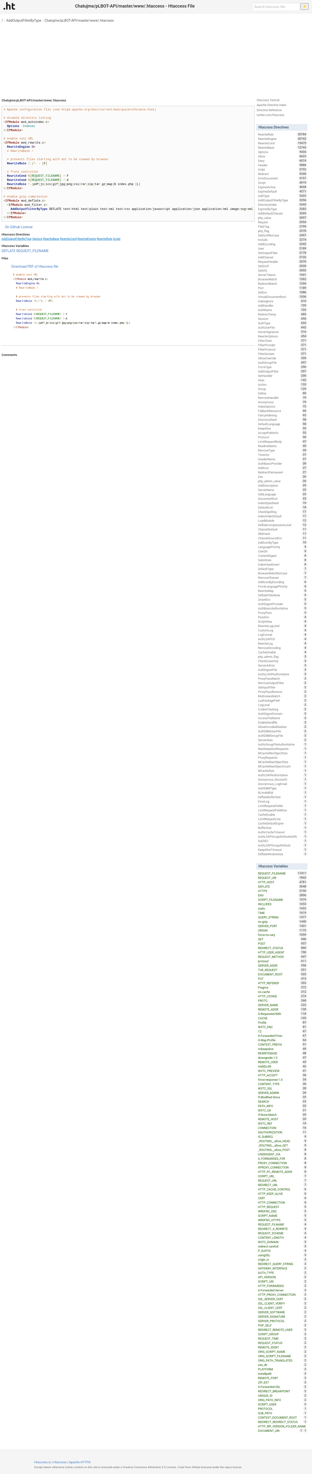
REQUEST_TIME (282, 1338)
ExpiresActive (282, 187)
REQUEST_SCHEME (282, 1233)
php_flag (282, 231)
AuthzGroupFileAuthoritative (282, 744)
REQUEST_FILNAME (282, 1224)
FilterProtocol (282, 349)
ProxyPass (282, 613)
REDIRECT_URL (282, 1185)
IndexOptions (282, 406)
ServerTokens (282, 275)
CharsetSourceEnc (282, 538)
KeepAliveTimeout (282, 850)
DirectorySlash (282, 420)
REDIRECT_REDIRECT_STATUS (282, 1422)
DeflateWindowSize (282, 854)
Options (37, 239)
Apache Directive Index (271, 105)
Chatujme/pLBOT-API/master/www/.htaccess (79, 20)
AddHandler (282, 305)
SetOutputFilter (282, 253)
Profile (282, 1022)
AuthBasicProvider (282, 463)
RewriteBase (51, 239)
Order (282, 169)
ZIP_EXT (282, 1382)
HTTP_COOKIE (282, 996)
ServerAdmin (282, 665)
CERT (282, 1198)
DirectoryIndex (282, 204)
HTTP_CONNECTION (282, 1202)
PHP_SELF (282, 1325)
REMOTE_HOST (282, 1119)
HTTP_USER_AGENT (282, 952)
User (282, 248)
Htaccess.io (42, 1462)
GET (282, 939)
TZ (282, 1031)
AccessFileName (282, 718)
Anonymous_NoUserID (282, 779)
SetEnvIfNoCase (282, 235)
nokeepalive (282, 1049)
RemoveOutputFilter (282, 683)
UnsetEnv (282, 599)
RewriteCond (68, 239)
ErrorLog (282, 801)
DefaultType (282, 569)
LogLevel (282, 705)
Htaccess (60, 1462)
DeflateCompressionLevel (282, 525)
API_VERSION (282, 1277)
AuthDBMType (282, 788)
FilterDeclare (282, 354)
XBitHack (282, 534)
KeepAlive (282, 428)
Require (282, 222)
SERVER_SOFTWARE (282, 1312)
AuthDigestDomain (282, 714)
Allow (282, 156)
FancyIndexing (282, 415)
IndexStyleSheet (282, 503)
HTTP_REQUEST (282, 1207)
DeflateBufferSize (282, 797)
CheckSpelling (282, 512)
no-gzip (282, 922)
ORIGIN (282, 930)
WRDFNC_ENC (282, 1211)
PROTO (282, 1000)
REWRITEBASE (282, 1053)
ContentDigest (282, 556)
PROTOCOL (282, 1409)
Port (282, 288)
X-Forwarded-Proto (282, 1036)
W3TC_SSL (282, 1088)
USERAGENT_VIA (282, 1154)
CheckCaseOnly (282, 661)
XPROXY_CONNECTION (282, 1167)
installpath (282, 1374)
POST (282, 943)
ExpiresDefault (282, 191)
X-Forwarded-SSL (282, 1387)
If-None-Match (282, 1115)
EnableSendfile (282, 722)
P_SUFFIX (282, 1251)
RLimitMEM (282, 793)
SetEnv (282, 292)
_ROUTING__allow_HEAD (282, 1141)
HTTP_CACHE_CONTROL (282, 1189)
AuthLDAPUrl (282, 639)
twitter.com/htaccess (270, 115)
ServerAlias (282, 740)
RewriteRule (104, 239)
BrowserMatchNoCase (282, 573)
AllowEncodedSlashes (282, 727)
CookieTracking (282, 709)
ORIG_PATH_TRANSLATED (282, 1360)
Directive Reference (269, 110)
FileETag (282, 226)
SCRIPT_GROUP (282, 1334)
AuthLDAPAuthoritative (282, 775)
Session (282, 319)
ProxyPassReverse (282, 692)
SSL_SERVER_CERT (282, 1299)
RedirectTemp (282, 314)
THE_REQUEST (282, 970)
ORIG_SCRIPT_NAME (282, 1352)
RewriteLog (282, 643)
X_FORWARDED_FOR (282, 1158)
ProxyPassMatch (282, 678)
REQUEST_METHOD (282, 957)
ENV (282, 895)
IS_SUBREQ (282, 1137)
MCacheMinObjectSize (282, 753)
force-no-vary (282, 935)
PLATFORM (282, 1369)
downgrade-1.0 (282, 1058)
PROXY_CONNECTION (282, 1163)
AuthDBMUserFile (282, 731)
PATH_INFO (282, 1106)
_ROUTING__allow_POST (282, 1150)
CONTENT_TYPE (282, 1084)
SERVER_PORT (282, 926)
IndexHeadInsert (282, 564)
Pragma (282, 987)
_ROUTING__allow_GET (282, 1145)
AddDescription (282, 485)
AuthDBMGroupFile (282, 735)
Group (282, 389)
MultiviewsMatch (282, 696)
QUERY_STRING (282, 917)
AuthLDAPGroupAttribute (282, 845)
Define (282, 393)
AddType (282, 196)
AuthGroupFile (282, 362)
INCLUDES (282, 904)
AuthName (282, 310)
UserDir (282, 551)
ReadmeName (282, 446)
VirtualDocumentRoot (282, 297)
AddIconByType (282, 542)
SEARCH (282, 1101)
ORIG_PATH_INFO (282, 1400)
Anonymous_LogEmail (282, 784)
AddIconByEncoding (282, 582)
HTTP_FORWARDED (282, 1286)
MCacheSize (282, 771)
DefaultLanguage (282, 424)
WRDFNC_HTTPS (282, 1220)
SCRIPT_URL (282, 1176)
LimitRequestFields (282, 806)
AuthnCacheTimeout (282, 832)
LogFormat (282, 635)
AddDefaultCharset (282, 213)
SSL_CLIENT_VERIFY (282, 1303)
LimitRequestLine (282, 819)
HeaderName (282, 459)
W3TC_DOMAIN (282, 1242)
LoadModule (282, 520)
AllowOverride (282, 358)
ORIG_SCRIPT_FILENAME (282, 1356)
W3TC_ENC (282, 1027)
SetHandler (282, 376)
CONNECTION (282, 1128)
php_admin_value (282, 481)
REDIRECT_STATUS (282, 948)
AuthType (282, 323)
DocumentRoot (282, 499)
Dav (282, 477)
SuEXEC (282, 841)
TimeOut (282, 455)
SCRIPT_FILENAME (282, 900)
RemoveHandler (282, 398)
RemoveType (282, 450)
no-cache (282, 992)
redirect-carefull (282, 1246)
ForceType (282, 367)
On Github (12, 227)
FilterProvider (282, 345)
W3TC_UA (282, 1110)
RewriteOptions (282, 336)
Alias (282, 380)
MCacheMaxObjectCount (282, 766)
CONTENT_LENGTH (282, 1237)
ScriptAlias (282, 621)
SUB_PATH (282, 1413)
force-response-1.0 (282, 1079)
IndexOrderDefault (282, 516)
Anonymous (282, 402)
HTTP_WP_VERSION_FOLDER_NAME (282, 1427)
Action (282, 384)
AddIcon (282, 468)
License (27, 227)
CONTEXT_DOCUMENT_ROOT (282, 1417)
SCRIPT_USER (282, 1404)
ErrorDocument (282, 178)
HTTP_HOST (282, 882)
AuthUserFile (282, 327)
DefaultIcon (282, 507)
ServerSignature (282, 332)
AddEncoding (282, 244)
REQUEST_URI (282, 878)
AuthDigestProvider (282, 604)
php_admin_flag (282, 656)
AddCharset (282, 257)
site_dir (282, 1365)
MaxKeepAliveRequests (282, 749)
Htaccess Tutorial (268, 100)
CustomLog (282, 630)
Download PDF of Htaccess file (34, 266)
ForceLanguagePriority (282, 586)
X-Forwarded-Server (282, 1290)
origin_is (282, 1259)
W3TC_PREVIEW (282, 1071)
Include (282, 240)
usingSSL (282, 1255)
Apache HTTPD (79, 1462)
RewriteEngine (87, 239)
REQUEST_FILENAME (32, 251)
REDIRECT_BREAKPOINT (282, 1391)
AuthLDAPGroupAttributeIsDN (282, 836)
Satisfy (282, 270)
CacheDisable (282, 652)
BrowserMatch (282, 279)
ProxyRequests (282, 757)
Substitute (282, 560)
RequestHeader (282, 262)
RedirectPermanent (282, 472)
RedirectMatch (282, 283)
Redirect (282, 174)
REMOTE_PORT (282, 1378)
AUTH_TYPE (282, 1273)
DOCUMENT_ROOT (282, 974)
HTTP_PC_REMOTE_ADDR (282, 1172)
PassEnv (282, 617)
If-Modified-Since (282, 1097)
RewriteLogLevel (282, 626)
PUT (282, 979)
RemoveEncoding (282, 648)
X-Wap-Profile (282, 1040)
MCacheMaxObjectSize (282, 762)
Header (282, 165)
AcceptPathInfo (282, 433)
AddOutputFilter (282, 371)
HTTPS (282, 891)
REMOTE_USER (282, 1062)
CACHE (282, 1018)
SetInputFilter (282, 687)
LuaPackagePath (282, 700)
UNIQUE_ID (282, 1395)
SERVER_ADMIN (282, 1093)
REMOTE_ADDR (282, 1009)
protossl (282, 961)
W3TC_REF (282, 1123)
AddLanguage (282, 494)
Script (116, 239)
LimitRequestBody (282, 441)
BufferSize (282, 828)
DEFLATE (8, 251)
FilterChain (282, 341)
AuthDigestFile (282, 670)
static (282, 908)
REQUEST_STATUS (282, 1343)
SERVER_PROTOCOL (282, 1321)
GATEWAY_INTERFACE (282, 1268)
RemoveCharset (282, 578)
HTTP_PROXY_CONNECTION (282, 1295)
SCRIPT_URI (282, 1281)
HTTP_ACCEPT (282, 1075)
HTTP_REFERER (282, 983)
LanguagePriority (282, 547)
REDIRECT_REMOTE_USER (282, 1330)
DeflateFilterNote (282, 595)
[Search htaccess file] (276, 7)
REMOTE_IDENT (282, 1347)
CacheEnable (282, 814)
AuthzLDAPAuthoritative (282, 674)
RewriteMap (282, 591)
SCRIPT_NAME (282, 1216)
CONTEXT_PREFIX (282, 1044)
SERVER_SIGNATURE (282, 1316)
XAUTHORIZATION (282, 1132)
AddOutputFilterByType (23, 20)
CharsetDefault (282, 529)
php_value (282, 218)
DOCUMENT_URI (280, 1431)
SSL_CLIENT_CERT (282, 1308)
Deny (282, 161)
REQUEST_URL (282, 1180)
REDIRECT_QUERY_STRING (282, 1264)
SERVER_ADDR (282, 965)
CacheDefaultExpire (282, 823)
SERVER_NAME (282, 1005)
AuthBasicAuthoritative (282, 608)
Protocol (282, 437)
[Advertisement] (156, 58)
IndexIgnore (282, 301)
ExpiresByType (282, 209)
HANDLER (282, 1066)
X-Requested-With (282, 1014)
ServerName (282, 490)
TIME (282, 913)
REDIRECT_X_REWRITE (282, 1229)
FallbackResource (282, 411)
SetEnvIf (282, 266)
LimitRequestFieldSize (282, 810)
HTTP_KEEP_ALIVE (282, 1194)
